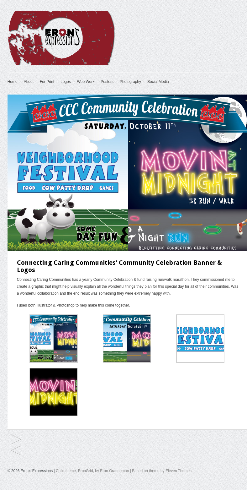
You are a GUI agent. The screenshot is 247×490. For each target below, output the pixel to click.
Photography (130, 81)
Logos (65, 81)
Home (13, 81)
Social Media (158, 81)
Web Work (86, 81)
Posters (107, 81)
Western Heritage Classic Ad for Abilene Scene (16, 439)
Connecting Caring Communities (44, 279)
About (29, 81)
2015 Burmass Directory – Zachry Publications (16, 450)
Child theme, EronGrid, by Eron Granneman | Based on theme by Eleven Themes (124, 471)
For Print (47, 81)
